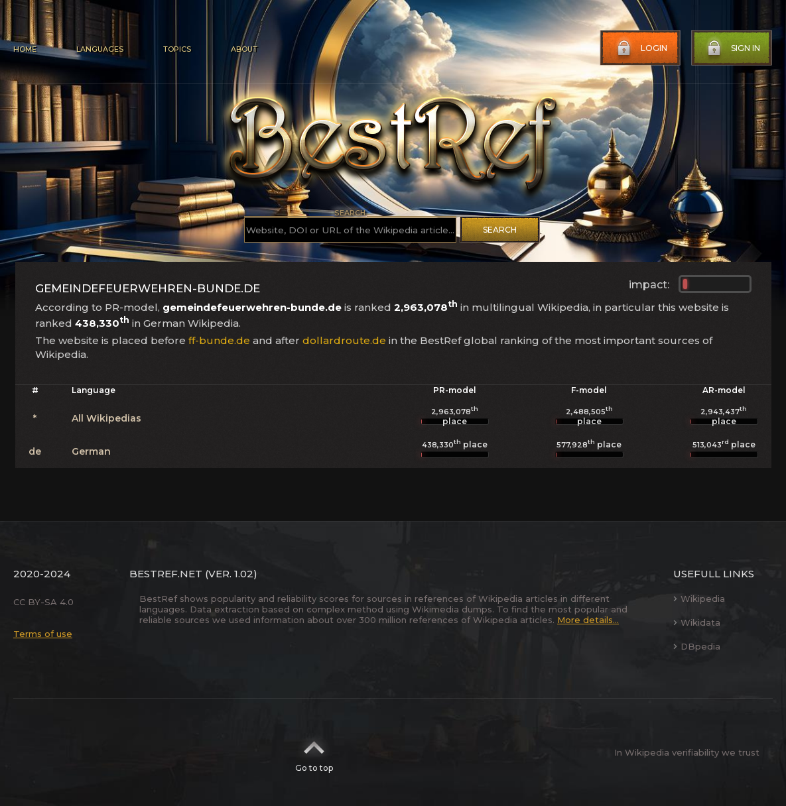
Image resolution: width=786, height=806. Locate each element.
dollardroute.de (344, 340)
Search (500, 230)
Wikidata (696, 622)
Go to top (314, 752)
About (244, 49)
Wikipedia (699, 598)
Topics (177, 49)
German (91, 451)
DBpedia (696, 646)
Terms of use (42, 633)
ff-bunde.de (219, 340)
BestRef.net (165, 573)
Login (640, 48)
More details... (588, 619)
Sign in (732, 48)
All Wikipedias (106, 418)
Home (24, 49)
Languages (99, 49)
